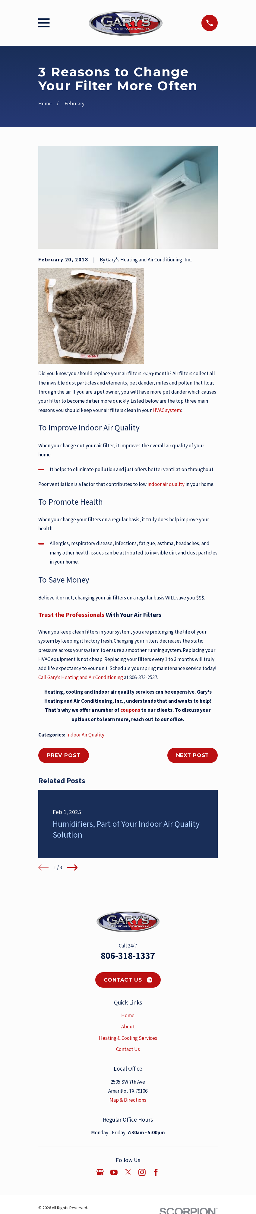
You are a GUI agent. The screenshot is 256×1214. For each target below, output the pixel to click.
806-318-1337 (128, 955)
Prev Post (64, 755)
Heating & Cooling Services (128, 1038)
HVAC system (167, 410)
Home (127, 1015)
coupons (130, 710)
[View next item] (72, 867)
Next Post (192, 755)
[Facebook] (156, 1172)
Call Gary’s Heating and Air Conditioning (81, 677)
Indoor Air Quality (85, 734)
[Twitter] (128, 1172)
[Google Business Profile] (100, 1172)
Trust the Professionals (72, 615)
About (128, 1026)
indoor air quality (166, 484)
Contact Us (128, 980)
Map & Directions (127, 1100)
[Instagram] (142, 1172)
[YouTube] (114, 1172)
